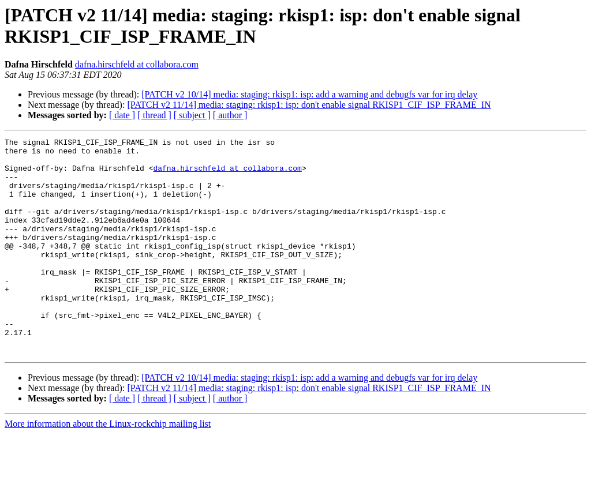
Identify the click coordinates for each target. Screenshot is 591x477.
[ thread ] (154, 115)
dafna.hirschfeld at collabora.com (137, 64)
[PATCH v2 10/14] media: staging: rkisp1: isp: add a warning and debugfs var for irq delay (309, 94)
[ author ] (230, 115)
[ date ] (122, 115)
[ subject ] (192, 115)
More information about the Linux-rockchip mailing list (108, 467)
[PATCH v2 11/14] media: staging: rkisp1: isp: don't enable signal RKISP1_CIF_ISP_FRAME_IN (309, 105)
